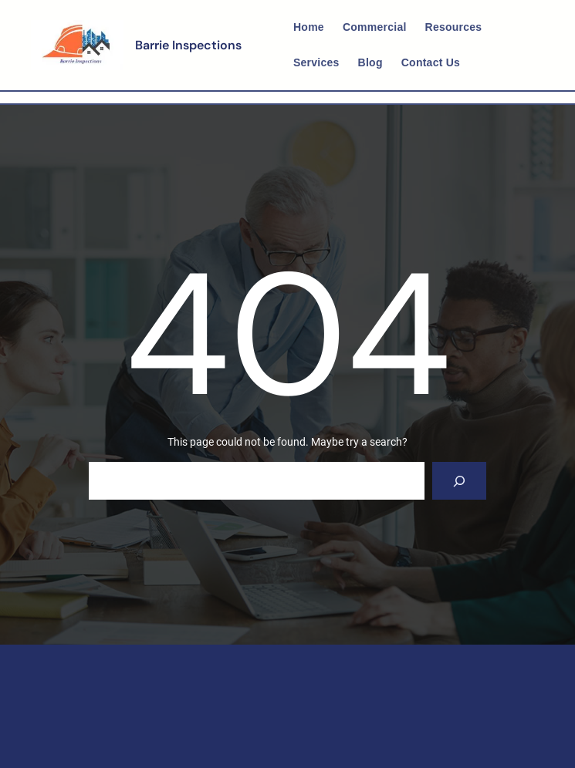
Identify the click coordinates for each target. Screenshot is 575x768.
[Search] (459, 481)
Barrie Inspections (188, 45)
